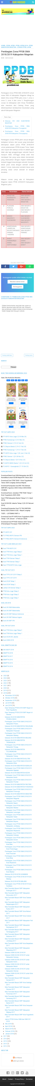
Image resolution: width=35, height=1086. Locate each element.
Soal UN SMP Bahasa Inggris (12, 617)
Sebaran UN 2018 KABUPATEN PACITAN (18, 784)
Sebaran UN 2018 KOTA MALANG (16, 881)
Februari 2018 (10, 1031)
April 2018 (8, 1026)
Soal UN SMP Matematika (11, 611)
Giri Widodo (18, 1058)
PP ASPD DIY (7, 532)
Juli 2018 (8, 703)
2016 (5, 1039)
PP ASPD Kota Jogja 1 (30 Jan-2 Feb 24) (16, 453)
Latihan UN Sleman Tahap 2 (12, 588)
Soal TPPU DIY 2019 (10, 578)
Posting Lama (28, 355)
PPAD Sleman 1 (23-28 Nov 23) (13, 456)
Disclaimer (29, 1079)
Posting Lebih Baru (7, 355)
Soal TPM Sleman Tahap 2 (11, 558)
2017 (5, 1036)
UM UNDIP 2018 (8, 650)
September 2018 (11, 700)
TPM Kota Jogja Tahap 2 (11, 594)
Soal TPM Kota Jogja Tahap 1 (12, 555)
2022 (5, 683)
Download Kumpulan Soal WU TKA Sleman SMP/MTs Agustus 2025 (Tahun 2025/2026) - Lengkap (16, 488)
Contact (10, 1079)
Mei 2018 (8, 1024)
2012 (5, 1046)
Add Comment (9, 58)
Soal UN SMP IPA (9, 621)
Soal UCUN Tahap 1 (9, 581)
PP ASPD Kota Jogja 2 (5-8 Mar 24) (14, 436)
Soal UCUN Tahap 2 (9, 584)
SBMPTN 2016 (8, 660)
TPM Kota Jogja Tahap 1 (11, 598)
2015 (5, 1041)
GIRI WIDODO (21, 1084)
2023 (5, 681)
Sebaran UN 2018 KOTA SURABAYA (16, 874)
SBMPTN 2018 (8, 653)
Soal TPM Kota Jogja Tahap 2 (12, 552)
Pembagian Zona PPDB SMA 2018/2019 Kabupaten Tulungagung (17, 132)
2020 (5, 688)
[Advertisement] (17, 29)
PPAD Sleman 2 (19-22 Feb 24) (13, 443)
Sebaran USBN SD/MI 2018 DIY (15, 952)
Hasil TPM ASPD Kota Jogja (12, 565)
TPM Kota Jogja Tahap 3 (11, 591)
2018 (5, 693)
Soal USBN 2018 (8, 640)
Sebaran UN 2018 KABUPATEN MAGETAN (17, 122)
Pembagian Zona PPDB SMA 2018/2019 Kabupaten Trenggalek (17, 127)
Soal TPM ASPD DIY (9, 548)
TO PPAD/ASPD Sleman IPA (12, 535)
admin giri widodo (18, 1061)
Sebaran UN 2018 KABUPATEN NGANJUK (18, 766)
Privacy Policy (19, 1079)
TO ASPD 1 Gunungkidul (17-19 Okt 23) (15, 466)
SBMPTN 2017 (8, 656)
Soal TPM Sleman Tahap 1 (11, 562)
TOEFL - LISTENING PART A (10, 513)
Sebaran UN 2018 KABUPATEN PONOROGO (19, 787)
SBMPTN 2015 (8, 663)
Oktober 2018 (10, 698)
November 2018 (10, 695)
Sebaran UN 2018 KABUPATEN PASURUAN (19, 726)
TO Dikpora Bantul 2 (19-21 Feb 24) (14, 446)
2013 (5, 1044)
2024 (5, 678)
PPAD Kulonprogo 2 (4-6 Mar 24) (13, 440)
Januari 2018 (9, 1034)
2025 (5, 676)
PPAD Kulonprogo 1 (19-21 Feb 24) (14, 450)
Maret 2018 (9, 1029)
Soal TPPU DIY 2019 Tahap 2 (12, 574)
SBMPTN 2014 (8, 666)
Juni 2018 (8, 705)
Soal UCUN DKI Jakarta (10, 637)
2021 (5, 685)
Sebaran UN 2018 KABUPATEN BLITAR (17, 759)
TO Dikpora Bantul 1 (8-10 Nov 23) (14, 460)
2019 (5, 690)
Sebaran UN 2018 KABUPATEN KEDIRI (17, 773)
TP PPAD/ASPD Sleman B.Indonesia (15, 539)
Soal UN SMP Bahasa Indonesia (13, 614)
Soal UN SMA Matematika (11, 607)
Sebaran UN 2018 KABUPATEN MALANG (18, 738)
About (4, 1079)
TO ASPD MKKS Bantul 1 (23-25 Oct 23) (16, 463)
